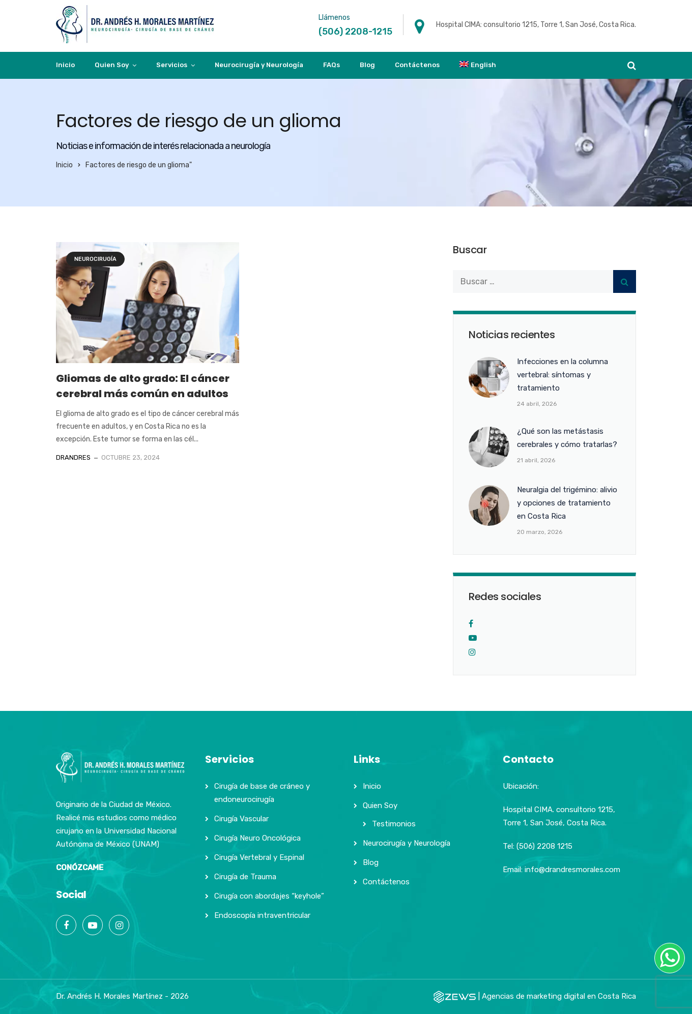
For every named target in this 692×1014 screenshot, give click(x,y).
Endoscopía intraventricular (262, 915)
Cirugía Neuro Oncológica (257, 838)
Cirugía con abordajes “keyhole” (269, 896)
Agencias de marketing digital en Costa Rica (559, 996)
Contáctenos (417, 65)
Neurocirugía (95, 259)
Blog (367, 65)
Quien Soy (112, 65)
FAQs (331, 65)
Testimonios (394, 823)
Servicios (171, 65)
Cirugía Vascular (241, 818)
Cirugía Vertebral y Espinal (259, 857)
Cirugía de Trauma (245, 876)
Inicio (65, 65)
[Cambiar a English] (477, 65)
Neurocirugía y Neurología (259, 65)
